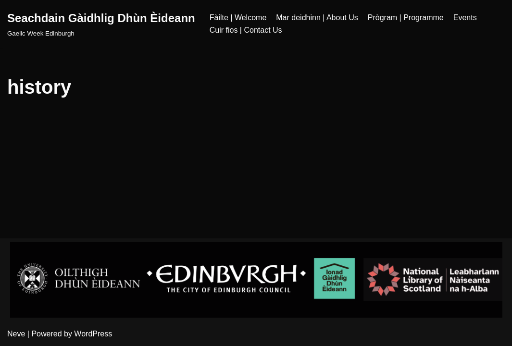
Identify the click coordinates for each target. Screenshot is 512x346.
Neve (16, 334)
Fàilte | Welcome (238, 17)
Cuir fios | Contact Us (246, 30)
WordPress (93, 334)
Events (465, 17)
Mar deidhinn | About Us (317, 17)
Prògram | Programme (406, 17)
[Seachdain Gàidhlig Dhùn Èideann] (101, 24)
